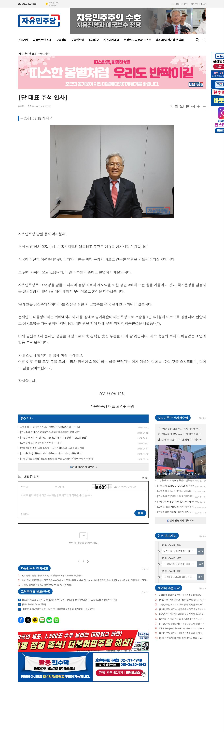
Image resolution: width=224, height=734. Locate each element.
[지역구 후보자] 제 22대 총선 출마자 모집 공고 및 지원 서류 (182, 638)
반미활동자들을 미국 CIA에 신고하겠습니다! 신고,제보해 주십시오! (52, 575)
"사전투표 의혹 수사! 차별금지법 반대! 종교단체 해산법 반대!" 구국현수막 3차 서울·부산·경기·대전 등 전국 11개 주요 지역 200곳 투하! (182, 429)
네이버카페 (49, 620)
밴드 (56, 620)
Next (201, 461)
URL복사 (170, 106)
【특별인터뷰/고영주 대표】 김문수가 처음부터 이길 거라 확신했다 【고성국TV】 (59, 609)
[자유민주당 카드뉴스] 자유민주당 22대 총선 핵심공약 (182, 633)
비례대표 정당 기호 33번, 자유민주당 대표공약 (180, 595)
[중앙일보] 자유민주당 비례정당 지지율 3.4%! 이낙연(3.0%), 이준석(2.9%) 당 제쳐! (182, 614)
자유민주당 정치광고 (34, 568)
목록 (176, 106)
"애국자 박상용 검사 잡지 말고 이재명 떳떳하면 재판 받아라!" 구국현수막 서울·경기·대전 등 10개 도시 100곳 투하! (182, 434)
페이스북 (21, 620)
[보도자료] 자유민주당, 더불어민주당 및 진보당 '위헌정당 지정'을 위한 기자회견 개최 (182, 599)
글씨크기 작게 (204, 106)
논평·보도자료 (167, 535)
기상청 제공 (52, 5)
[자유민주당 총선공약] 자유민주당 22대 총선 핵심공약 (182, 623)
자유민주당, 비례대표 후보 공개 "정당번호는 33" (181, 604)
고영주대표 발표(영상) (35, 591)
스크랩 (193, 106)
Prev (159, 461)
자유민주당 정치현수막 (173, 417)
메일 (181, 106)
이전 (79, 561)
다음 (88, 561)
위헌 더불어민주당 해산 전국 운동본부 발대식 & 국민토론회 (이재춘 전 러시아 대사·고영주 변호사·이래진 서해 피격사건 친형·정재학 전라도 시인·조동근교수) (85, 580)
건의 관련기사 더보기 (83, 467)
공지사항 (44, 54)
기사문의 (184, 4)
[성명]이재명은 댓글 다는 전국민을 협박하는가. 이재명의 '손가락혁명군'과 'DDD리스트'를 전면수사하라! (69, 599)
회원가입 (194, 4)
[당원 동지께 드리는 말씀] (34, 604)
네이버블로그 (42, 620)
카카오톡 (35, 620)
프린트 (187, 106)
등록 (140, 513)
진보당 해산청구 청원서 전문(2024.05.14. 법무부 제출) (46, 585)
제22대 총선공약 (168, 588)
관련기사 (26, 418)
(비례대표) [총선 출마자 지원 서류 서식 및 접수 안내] (182, 628)
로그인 (203, 4)
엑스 (28, 620)
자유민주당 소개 (27, 54)
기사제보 (175, 4)
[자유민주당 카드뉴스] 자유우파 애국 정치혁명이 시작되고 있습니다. (182, 609)
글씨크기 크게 (198, 106)
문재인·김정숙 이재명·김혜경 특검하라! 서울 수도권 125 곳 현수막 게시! (182, 439)
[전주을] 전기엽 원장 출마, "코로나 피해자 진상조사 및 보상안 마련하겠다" (182, 619)
